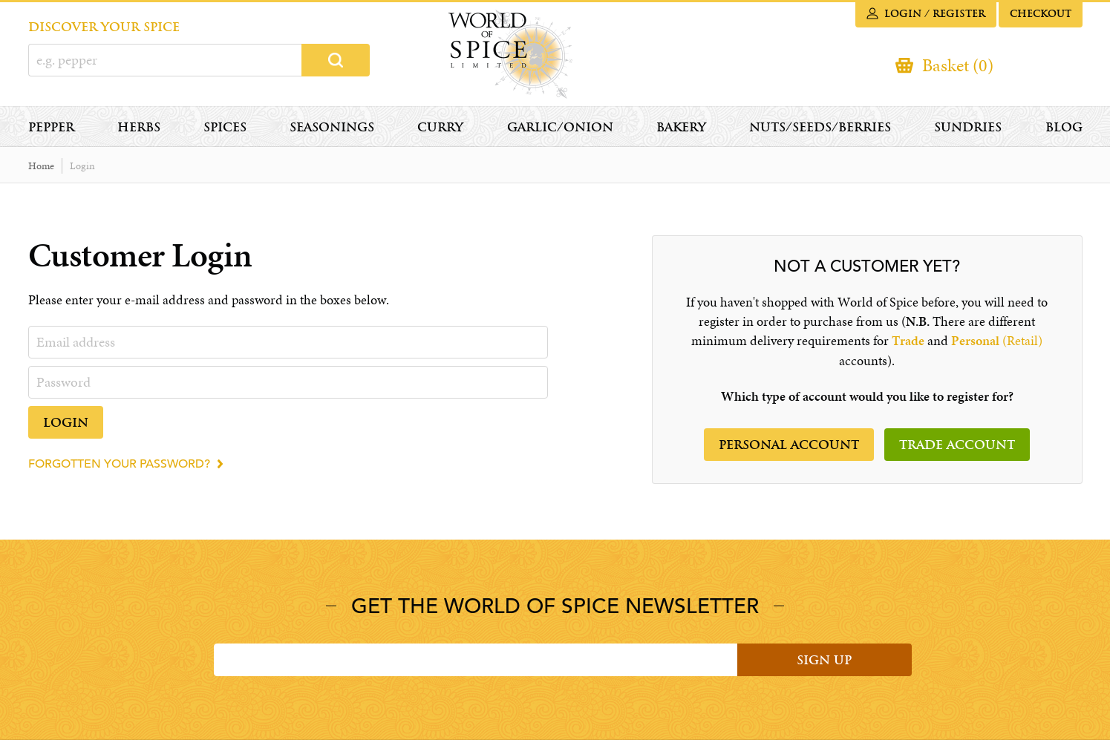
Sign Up (824, 660)
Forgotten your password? (119, 463)
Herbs (138, 127)
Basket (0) (957, 65)
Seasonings (332, 127)
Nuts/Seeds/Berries (820, 127)
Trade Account (957, 445)
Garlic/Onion (560, 127)
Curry (440, 127)
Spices (225, 127)
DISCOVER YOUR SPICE (104, 27)
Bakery (681, 127)
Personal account (789, 445)
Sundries (968, 127)
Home (41, 166)
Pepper (51, 127)
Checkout (1040, 13)
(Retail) (996, 340)
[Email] (475, 660)
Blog (1064, 127)
